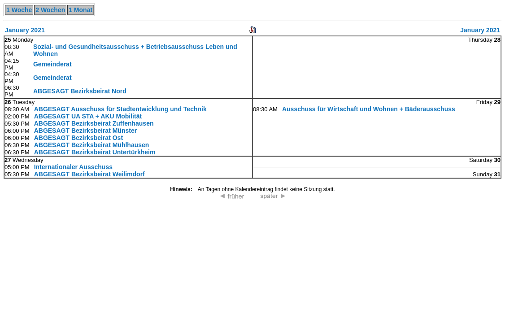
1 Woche (19, 9)
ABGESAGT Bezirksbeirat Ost (78, 137)
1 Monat (80, 9)
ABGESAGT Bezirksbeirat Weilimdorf (89, 174)
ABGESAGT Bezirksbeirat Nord (79, 91)
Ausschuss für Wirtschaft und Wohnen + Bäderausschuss (368, 109)
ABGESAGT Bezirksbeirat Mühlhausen (91, 144)
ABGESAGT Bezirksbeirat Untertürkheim (95, 152)
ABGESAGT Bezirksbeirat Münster (85, 130)
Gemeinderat (52, 64)
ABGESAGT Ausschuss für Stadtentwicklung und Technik (120, 109)
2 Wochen (50, 9)
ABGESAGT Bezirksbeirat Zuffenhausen (94, 123)
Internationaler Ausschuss (73, 166)
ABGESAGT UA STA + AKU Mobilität (88, 116)
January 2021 (25, 30)
